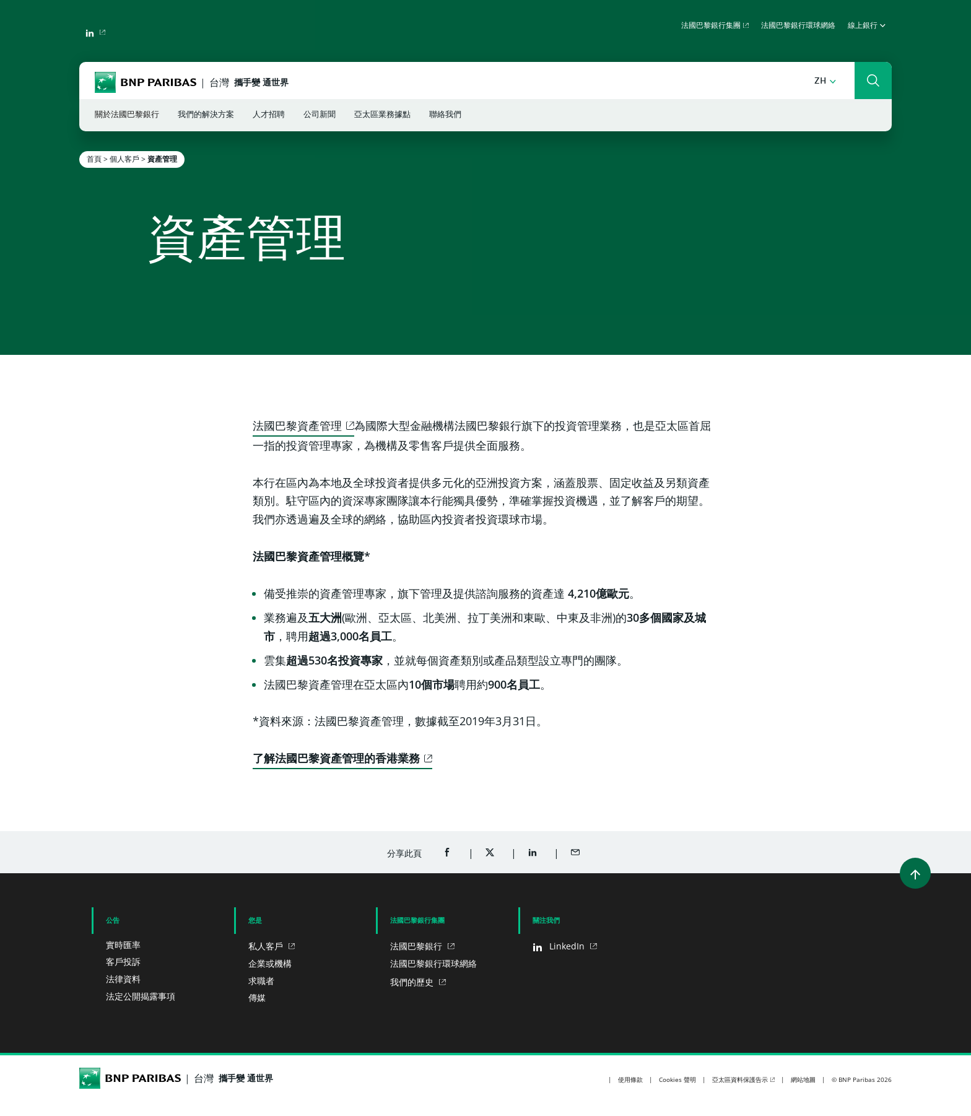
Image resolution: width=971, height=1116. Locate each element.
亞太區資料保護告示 (740, 1079)
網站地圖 (803, 1079)
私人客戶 (266, 946)
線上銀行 (867, 26)
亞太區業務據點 (382, 115)
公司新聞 (319, 115)
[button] (825, 81)
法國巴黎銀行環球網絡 (798, 26)
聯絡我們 (445, 115)
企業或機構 (270, 963)
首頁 (94, 159)
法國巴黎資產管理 (297, 425)
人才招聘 (269, 115)
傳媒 (257, 997)
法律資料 (123, 979)
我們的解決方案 (206, 115)
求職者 (261, 981)
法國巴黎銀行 (417, 946)
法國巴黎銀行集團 (711, 26)
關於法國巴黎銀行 (127, 115)
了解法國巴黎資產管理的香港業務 (336, 758)
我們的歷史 (413, 982)
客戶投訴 (123, 961)
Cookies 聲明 (677, 1079)
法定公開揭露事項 (140, 996)
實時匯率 (123, 945)
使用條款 (630, 1079)
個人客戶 (124, 159)
